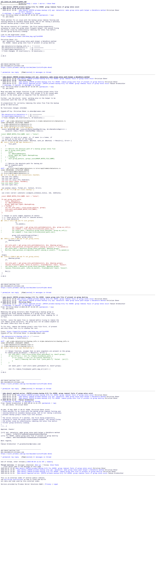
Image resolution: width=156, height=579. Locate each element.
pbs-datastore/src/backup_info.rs (15, 402)
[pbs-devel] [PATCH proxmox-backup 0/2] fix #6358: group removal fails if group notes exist (55, 93)
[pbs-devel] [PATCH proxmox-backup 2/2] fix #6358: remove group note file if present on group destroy (61, 97)
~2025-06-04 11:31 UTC (35, 551)
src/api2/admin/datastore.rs (13, 138)
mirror (45, 4)
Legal (56, 577)
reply (17, 86)
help (32, 4)
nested (29, 86)
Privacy (48, 577)
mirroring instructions (13, 572)
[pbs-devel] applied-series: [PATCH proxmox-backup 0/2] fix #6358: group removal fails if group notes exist (64, 99)
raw (51, 18)
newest (49, 551)
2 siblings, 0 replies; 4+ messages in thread (21, 101)
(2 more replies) (25, 14)
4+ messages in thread (42, 86)
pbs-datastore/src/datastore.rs (14, 136)
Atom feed (54, 4)
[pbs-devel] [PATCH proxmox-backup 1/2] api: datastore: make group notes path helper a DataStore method (62, 12)
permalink (44, 18)
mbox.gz (38, 555)
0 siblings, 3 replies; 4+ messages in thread (21, 16)
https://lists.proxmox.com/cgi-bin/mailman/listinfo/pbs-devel (26, 80)
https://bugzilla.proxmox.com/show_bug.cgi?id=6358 (22, 43)
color (38, 4)
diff (2, 144)
